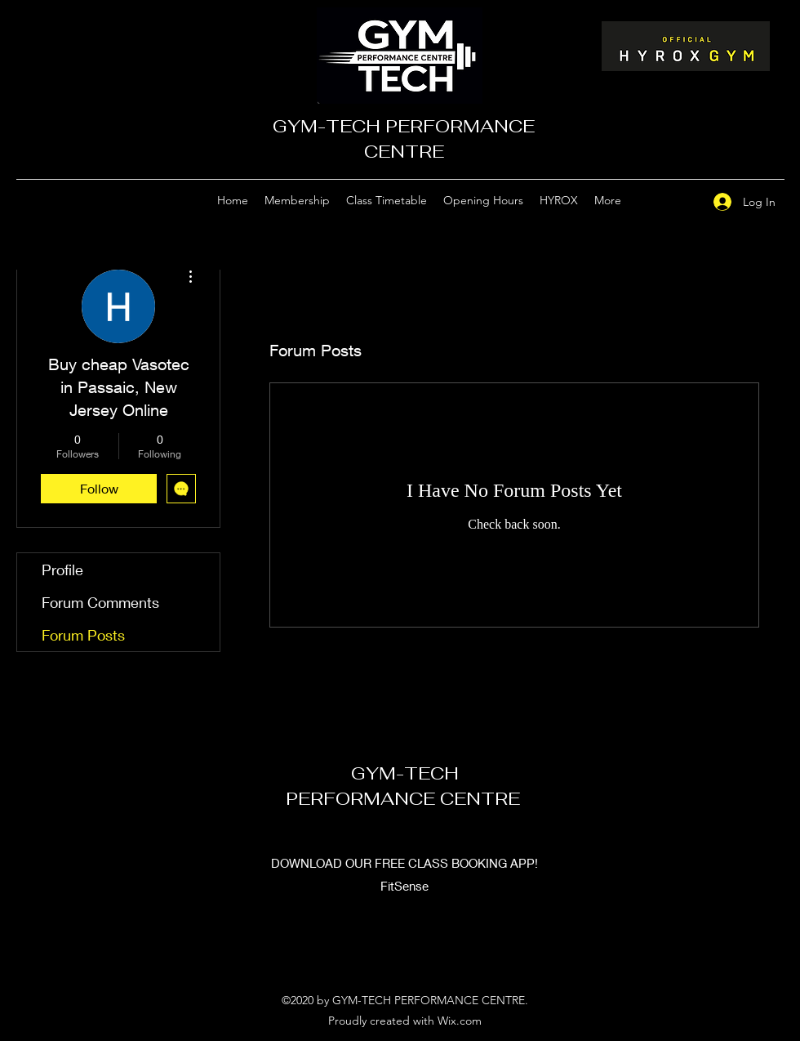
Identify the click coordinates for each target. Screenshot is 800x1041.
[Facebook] (680, 201)
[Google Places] (655, 201)
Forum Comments (100, 602)
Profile (62, 570)
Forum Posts (83, 635)
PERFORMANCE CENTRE (405, 798)
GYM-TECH (405, 773)
